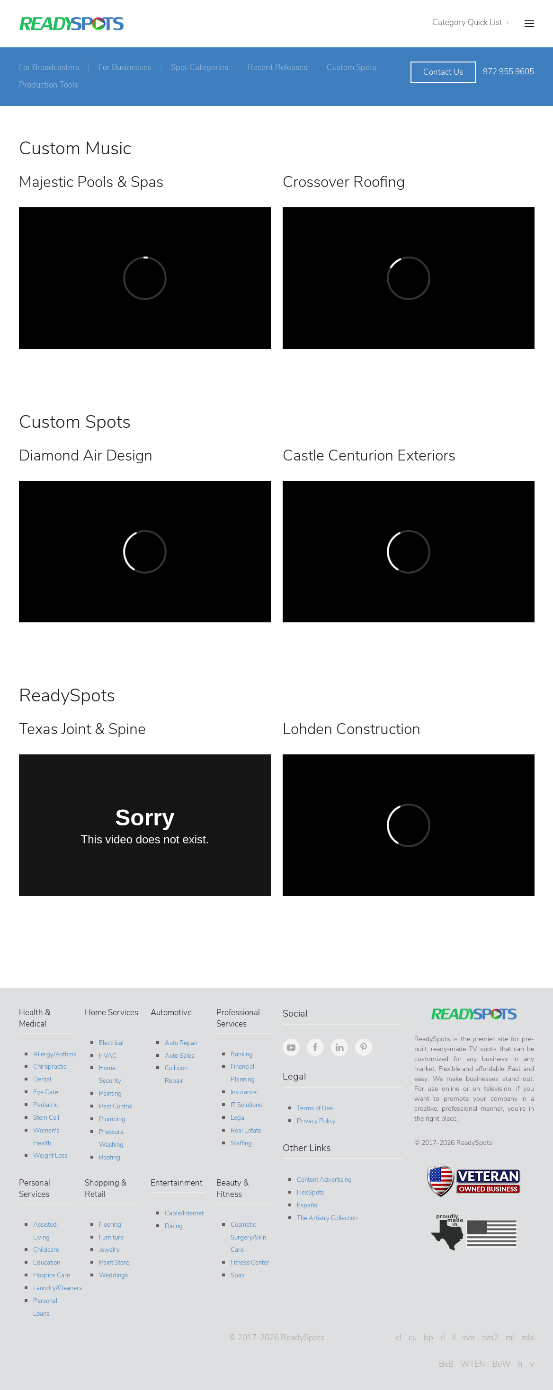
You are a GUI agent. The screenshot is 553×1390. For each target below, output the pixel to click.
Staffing (239, 1143)
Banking (240, 1054)
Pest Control (114, 1106)
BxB (444, 1364)
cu (411, 1337)
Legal (236, 1118)
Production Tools (48, 85)
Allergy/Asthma (53, 1054)
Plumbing (111, 1119)
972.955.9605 (508, 71)
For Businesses (125, 67)
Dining (172, 1226)
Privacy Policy (314, 1121)
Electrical (110, 1043)
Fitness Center (248, 1262)
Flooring (109, 1225)
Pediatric (43, 1105)
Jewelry (108, 1250)
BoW (500, 1364)
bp (426, 1337)
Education (44, 1262)
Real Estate (244, 1130)
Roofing (108, 1157)
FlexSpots (308, 1192)
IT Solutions (244, 1105)
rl (440, 1337)
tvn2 (488, 1337)
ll (452, 1337)
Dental (40, 1079)
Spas (236, 1275)
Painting (109, 1093)
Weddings (112, 1275)
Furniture (110, 1237)
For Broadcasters (49, 67)
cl (397, 1337)
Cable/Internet (182, 1213)
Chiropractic (47, 1066)
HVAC (106, 1056)
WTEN (471, 1364)
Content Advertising (322, 1180)
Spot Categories (199, 67)
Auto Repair (179, 1043)
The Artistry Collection (325, 1218)
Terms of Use (313, 1108)
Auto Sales (178, 1056)
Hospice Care (49, 1275)
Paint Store (113, 1262)
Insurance (242, 1092)
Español (306, 1205)
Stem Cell (44, 1118)
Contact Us (443, 72)
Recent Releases (277, 67)
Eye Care (43, 1092)
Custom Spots (351, 67)
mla (525, 1337)
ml (508, 1337)
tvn (467, 1337)
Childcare (44, 1250)
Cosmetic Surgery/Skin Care (247, 1238)
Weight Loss (48, 1155)
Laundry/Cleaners (55, 1288)
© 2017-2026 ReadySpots (274, 1337)
